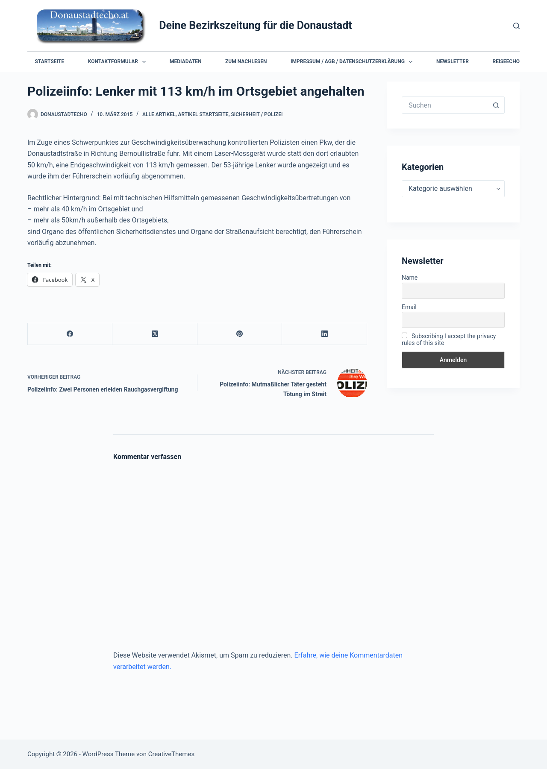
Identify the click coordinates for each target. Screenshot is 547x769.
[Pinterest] (239, 334)
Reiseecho (506, 61)
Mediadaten (185, 61)
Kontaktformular (118, 62)
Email (409, 307)
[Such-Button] (496, 105)
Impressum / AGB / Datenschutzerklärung (353, 62)
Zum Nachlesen (246, 61)
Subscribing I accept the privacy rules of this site (449, 339)
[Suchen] (516, 26)
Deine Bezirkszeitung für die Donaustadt (255, 25)
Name (410, 277)
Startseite (50, 61)
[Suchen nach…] (445, 105)
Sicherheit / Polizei (256, 114)
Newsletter (452, 61)
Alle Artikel (159, 114)
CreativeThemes (171, 754)
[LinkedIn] (324, 334)
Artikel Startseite (203, 114)
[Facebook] (70, 334)
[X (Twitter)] (154, 334)
